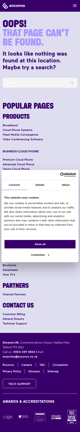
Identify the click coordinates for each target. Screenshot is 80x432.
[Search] (40, 83)
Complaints (60, 365)
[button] (75, 6)
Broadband (10, 125)
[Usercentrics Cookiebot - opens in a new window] (60, 174)
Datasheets (10, 270)
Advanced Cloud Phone (18, 164)
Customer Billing (14, 314)
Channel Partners (14, 294)
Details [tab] (40, 184)
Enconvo (8, 365)
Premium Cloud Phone (18, 159)
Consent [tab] (14, 184)
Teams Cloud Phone (16, 169)
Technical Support (15, 323)
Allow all (40, 244)
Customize (40, 254)
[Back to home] (14, 6)
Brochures (9, 265)
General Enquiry (13, 318)
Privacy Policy (12, 371)
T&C (42, 365)
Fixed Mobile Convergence (20, 134)
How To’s (9, 274)
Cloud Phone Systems (17, 130)
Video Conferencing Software (23, 139)
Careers (27, 365)
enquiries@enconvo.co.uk (20, 356)
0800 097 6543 (24, 352)
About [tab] (66, 184)
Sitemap (53, 371)
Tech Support (19, 384)
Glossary (34, 371)
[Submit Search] (72, 83)
